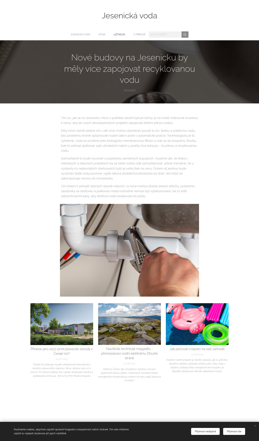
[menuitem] (81, 34)
